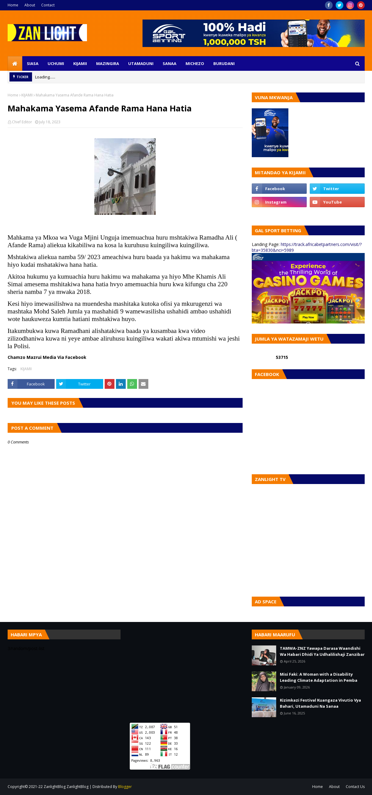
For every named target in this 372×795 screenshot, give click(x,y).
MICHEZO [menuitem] (195, 63)
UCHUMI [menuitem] (56, 63)
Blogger (125, 786)
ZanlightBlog (77, 786)
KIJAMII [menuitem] (80, 63)
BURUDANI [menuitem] (224, 63)
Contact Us (355, 786)
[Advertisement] (186, 672)
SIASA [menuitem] (32, 63)
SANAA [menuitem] (169, 63)
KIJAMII (27, 95)
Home (13, 5)
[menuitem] (15, 63)
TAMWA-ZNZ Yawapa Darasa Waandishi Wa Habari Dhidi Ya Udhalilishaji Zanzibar (322, 651)
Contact (48, 5)
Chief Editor (22, 122)
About (29, 5)
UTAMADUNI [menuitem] (140, 63)
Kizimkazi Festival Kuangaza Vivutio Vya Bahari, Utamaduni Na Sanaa (320, 703)
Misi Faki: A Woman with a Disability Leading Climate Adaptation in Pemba (318, 677)
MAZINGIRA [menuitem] (107, 63)
